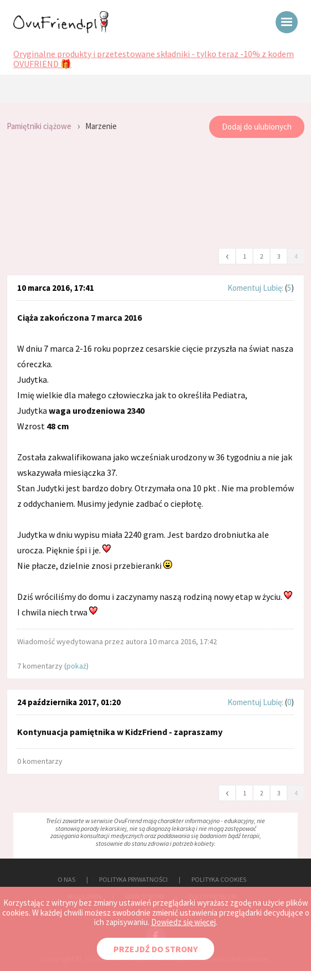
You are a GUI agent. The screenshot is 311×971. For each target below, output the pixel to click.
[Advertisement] (155, 193)
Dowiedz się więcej (183, 922)
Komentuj (244, 287)
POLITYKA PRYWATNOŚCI (133, 879)
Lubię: (274, 287)
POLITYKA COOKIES (218, 879)
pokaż (76, 665)
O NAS (66, 879)
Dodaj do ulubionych (257, 126)
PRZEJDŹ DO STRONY (155, 948)
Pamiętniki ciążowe (39, 126)
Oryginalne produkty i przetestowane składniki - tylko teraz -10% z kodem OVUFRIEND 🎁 (153, 59)
